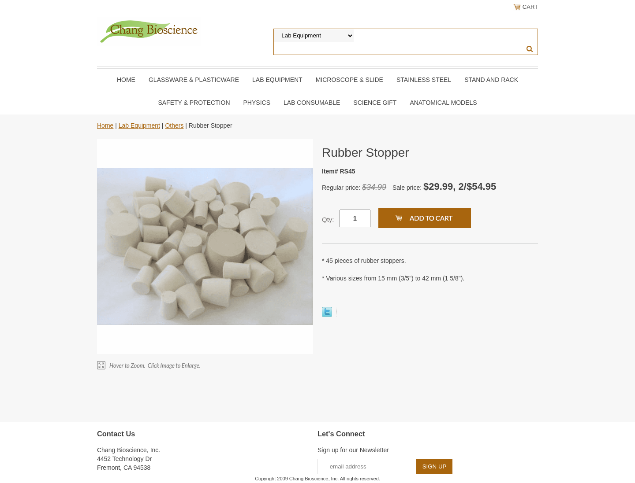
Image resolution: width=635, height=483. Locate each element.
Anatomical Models (443, 102)
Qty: (328, 219)
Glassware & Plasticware (194, 79)
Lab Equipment (277, 79)
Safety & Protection (194, 102)
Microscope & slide (349, 79)
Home (126, 79)
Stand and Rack (491, 79)
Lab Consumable (312, 102)
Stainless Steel (423, 79)
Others (174, 125)
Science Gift (374, 102)
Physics (256, 102)
